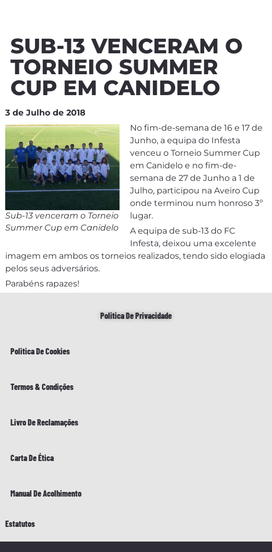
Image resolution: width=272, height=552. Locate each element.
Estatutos (20, 523)
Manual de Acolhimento (45, 493)
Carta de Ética (32, 458)
